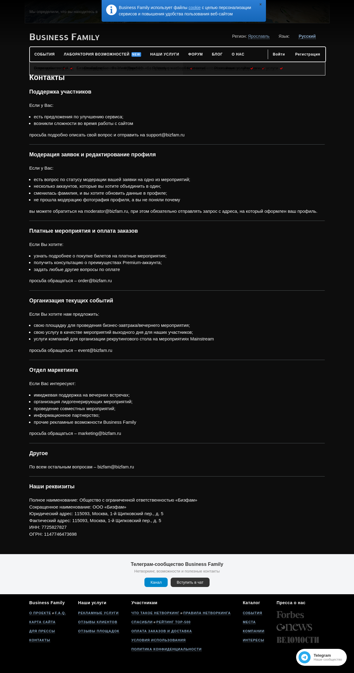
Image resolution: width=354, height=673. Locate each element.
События (252, 613)
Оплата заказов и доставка (161, 631)
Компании (253, 631)
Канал (156, 582)
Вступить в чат (190, 582)
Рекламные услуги (98, 613)
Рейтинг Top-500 (173, 622)
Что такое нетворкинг (155, 613)
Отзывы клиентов (97, 622)
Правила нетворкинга (207, 613)
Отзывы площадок (98, 631)
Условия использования (158, 640)
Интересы (253, 640)
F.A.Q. (60, 613)
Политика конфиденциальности (166, 649)
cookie (194, 7)
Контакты (39, 640)
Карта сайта (42, 622)
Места (249, 622)
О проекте (40, 613)
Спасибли (142, 622)
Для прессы (42, 631)
